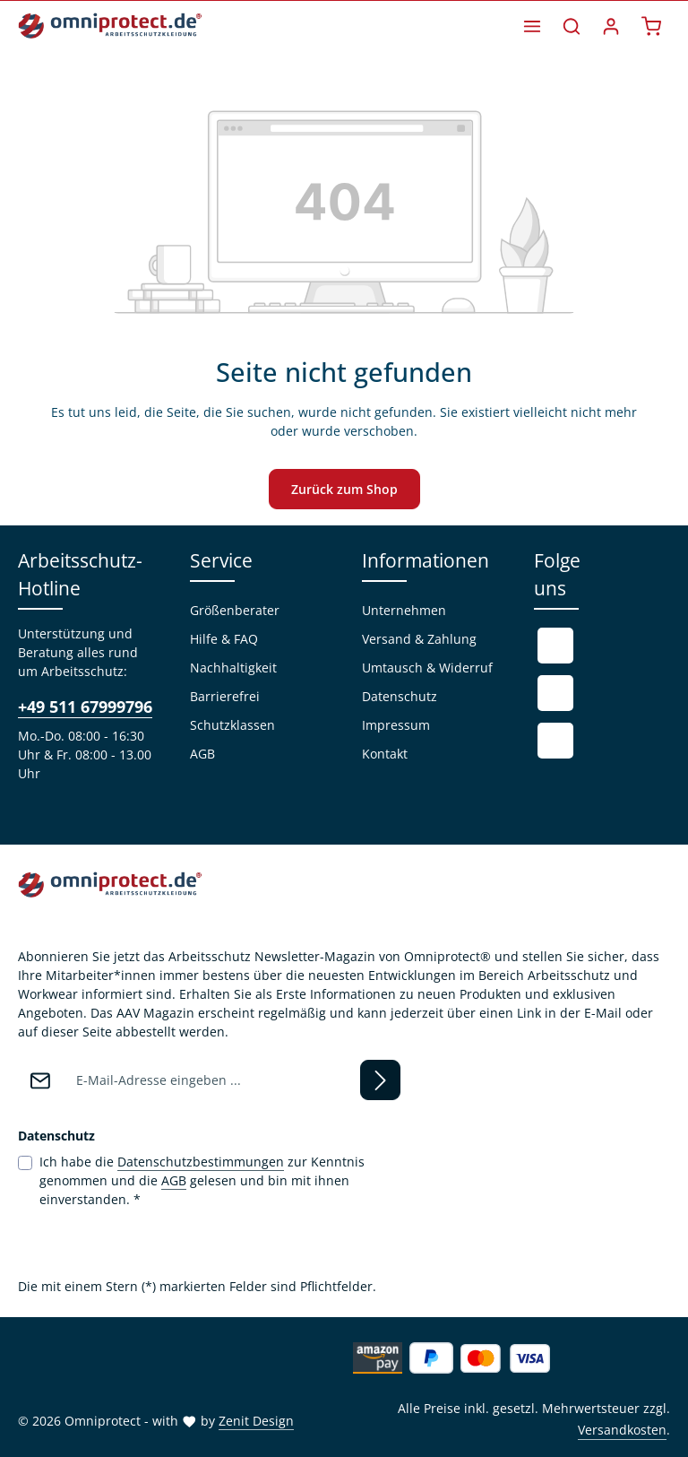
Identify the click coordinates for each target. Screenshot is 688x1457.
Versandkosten (622, 1429)
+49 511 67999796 (85, 706)
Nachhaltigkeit (233, 667)
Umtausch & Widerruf (427, 667)
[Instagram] (555, 741)
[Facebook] (555, 645)
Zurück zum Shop (344, 489)
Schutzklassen (232, 724)
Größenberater (235, 610)
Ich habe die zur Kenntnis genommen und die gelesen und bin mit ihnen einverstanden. (202, 1180)
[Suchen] (571, 26)
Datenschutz (399, 696)
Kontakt (385, 753)
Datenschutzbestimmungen (200, 1161)
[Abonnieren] (380, 1080)
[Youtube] (555, 693)
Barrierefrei (225, 696)
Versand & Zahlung (419, 638)
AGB (202, 753)
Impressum (396, 724)
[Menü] (532, 26)
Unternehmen (404, 610)
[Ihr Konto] (611, 26)
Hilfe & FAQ (224, 638)
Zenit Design (256, 1420)
